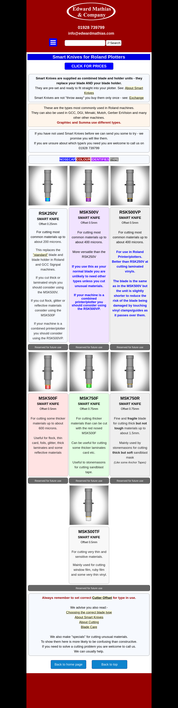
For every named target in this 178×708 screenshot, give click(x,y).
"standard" (40, 255)
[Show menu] (53, 42)
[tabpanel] (91, 30)
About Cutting (89, 622)
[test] (89, 66)
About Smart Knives (89, 617)
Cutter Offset (102, 598)
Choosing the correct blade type (89, 612)
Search (115, 43)
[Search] (85, 43)
